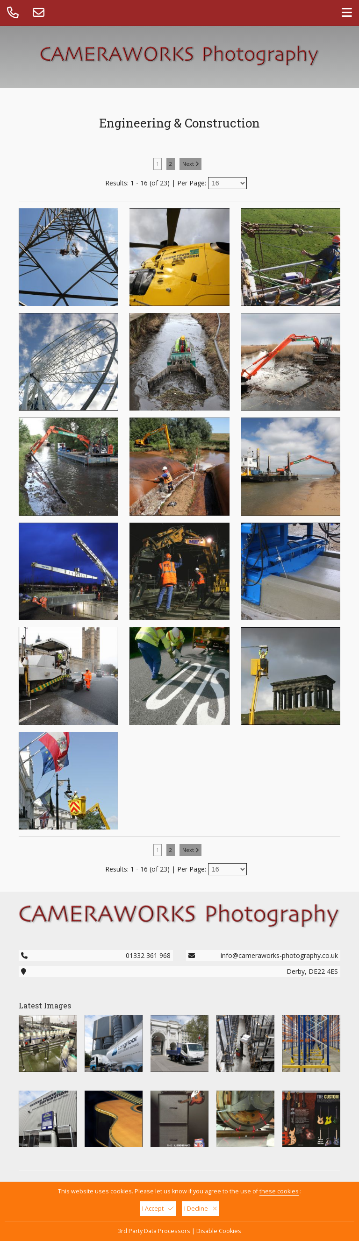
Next (190, 163)
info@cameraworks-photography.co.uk (279, 955)
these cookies (279, 1191)
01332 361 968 (148, 955)
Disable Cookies (218, 1231)
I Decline (200, 1209)
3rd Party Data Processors (154, 1231)
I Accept (157, 1209)
